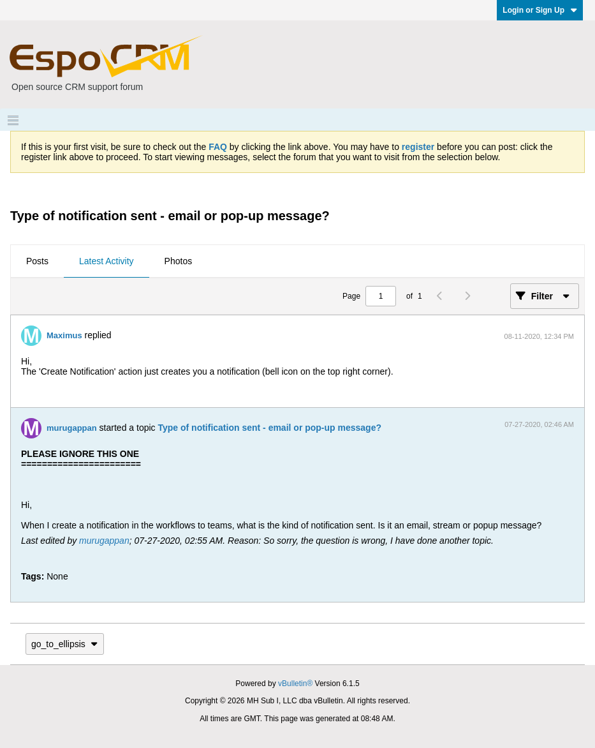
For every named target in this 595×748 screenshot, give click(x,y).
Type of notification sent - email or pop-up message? (269, 428)
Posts (37, 261)
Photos (179, 261)
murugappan (72, 428)
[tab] (37, 261)
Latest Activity (106, 261)
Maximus (64, 335)
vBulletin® (295, 683)
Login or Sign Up (540, 10)
